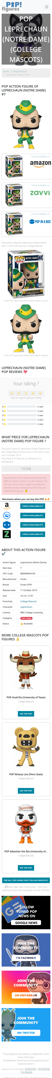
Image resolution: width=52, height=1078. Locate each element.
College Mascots (28, 601)
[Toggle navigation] (46, 7)
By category (26, 1072)
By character (44, 1069)
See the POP (26, 714)
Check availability (32, 506)
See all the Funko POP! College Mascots (26, 880)
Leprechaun (26, 606)
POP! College (26, 618)
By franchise (30, 1069)
